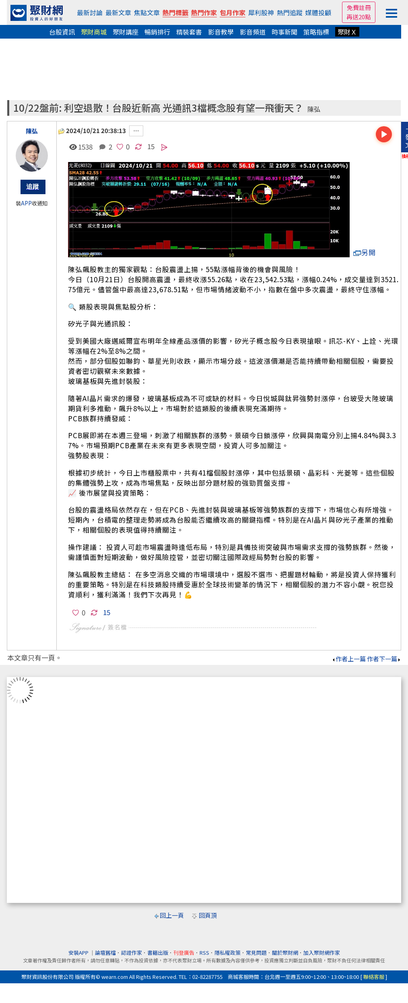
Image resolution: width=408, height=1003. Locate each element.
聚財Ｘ (347, 32)
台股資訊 (62, 32)
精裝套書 (189, 32)
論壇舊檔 (105, 952)
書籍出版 (157, 952)
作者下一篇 (384, 658)
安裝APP (79, 952)
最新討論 (90, 12)
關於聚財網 (285, 952)
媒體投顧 (318, 12)
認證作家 (131, 952)
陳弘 (313, 109)
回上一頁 (172, 915)
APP (26, 203)
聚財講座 (125, 32)
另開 (364, 252)
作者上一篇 (349, 658)
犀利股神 (261, 12)
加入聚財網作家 (321, 952)
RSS (204, 952)
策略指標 (316, 32)
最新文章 (118, 12)
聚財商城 (94, 32)
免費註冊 (359, 7)
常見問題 (256, 952)
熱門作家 (204, 12)
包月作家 (232, 12)
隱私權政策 (227, 952)
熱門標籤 (175, 12)
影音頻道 (253, 32)
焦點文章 (147, 12)
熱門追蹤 (290, 12)
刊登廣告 (183, 952)
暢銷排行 (157, 32)
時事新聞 (284, 32)
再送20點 (358, 16)
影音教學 (221, 32)
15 (151, 146)
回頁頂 (208, 915)
